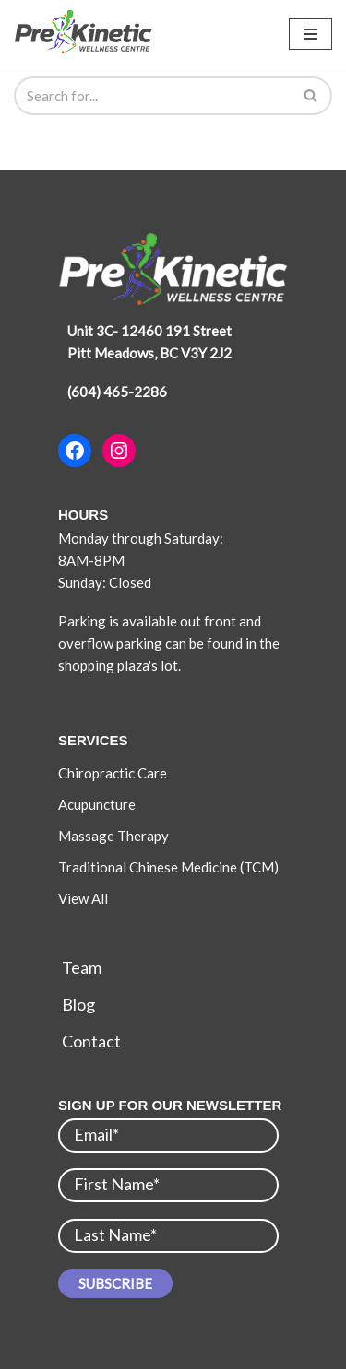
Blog (78, 1004)
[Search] (152, 95)
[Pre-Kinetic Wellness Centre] (87, 31)
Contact (91, 1041)
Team (81, 967)
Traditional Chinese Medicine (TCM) (169, 867)
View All (83, 898)
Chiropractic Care (114, 773)
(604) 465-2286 (117, 391)
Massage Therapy (113, 835)
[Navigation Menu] (310, 34)
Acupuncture (97, 804)
